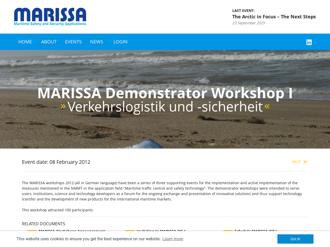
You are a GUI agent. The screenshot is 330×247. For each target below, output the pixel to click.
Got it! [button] (295, 239)
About (49, 41)
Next (300, 161)
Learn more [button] (172, 238)
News (96, 41)
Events (73, 41)
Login (120, 41)
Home (25, 41)
